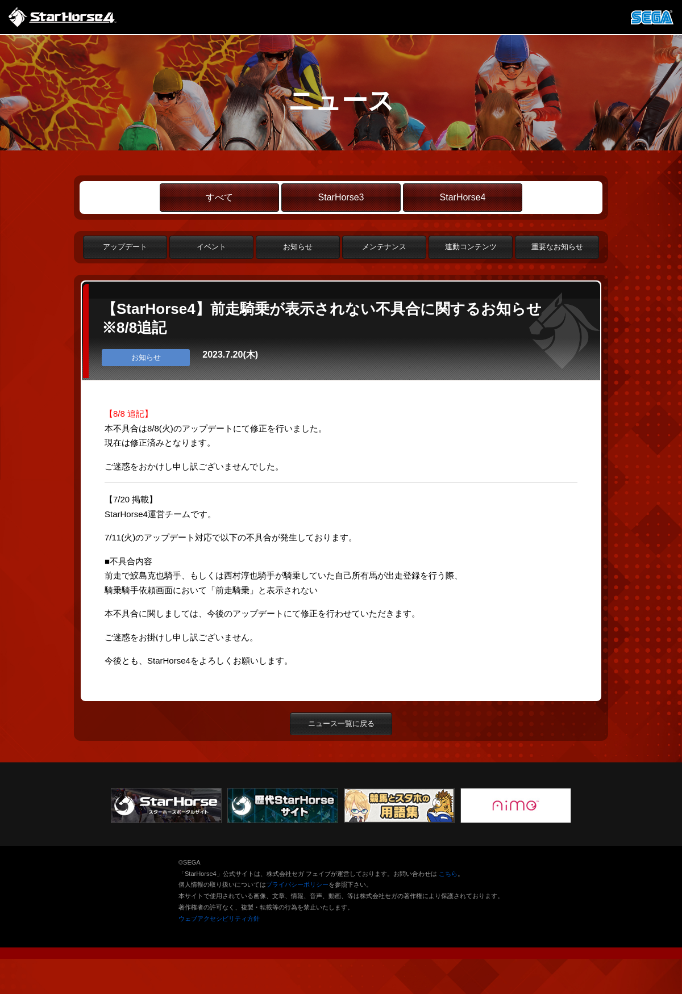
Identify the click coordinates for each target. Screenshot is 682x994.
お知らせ (298, 246)
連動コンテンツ (471, 246)
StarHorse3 (341, 197)
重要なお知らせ (557, 246)
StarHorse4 (463, 197)
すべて (219, 197)
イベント (211, 246)
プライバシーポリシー (297, 884)
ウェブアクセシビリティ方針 (219, 918)
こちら (448, 873)
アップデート (125, 246)
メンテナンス (384, 246)
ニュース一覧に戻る (341, 723)
